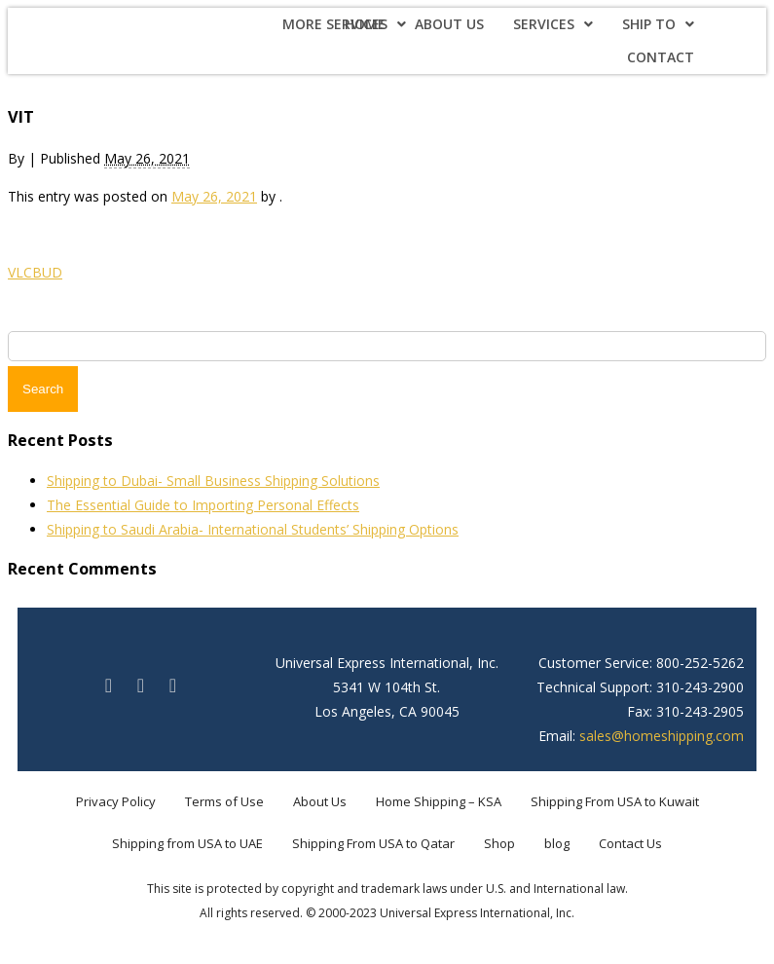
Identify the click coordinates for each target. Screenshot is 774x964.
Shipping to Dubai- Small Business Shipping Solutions (213, 480)
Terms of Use (224, 801)
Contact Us (630, 843)
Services (553, 24)
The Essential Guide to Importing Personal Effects (203, 505)
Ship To (658, 24)
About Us (449, 24)
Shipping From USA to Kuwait (615, 801)
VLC (20, 272)
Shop (499, 843)
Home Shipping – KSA (438, 801)
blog (557, 843)
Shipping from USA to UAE (187, 843)
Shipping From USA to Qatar (373, 843)
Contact (660, 57)
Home (365, 24)
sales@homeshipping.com (661, 735)
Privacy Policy (116, 801)
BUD (47, 272)
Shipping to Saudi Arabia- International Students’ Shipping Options (253, 529)
